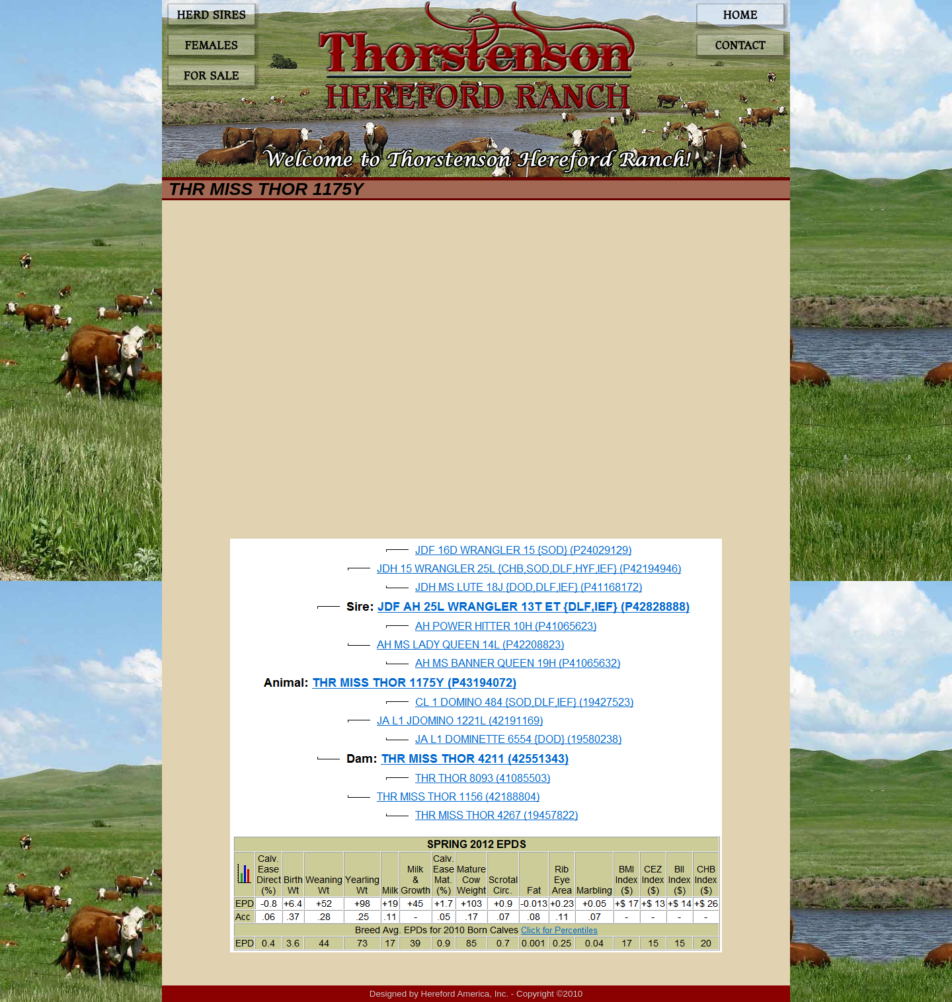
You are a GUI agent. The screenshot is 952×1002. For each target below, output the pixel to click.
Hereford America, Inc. (465, 994)
